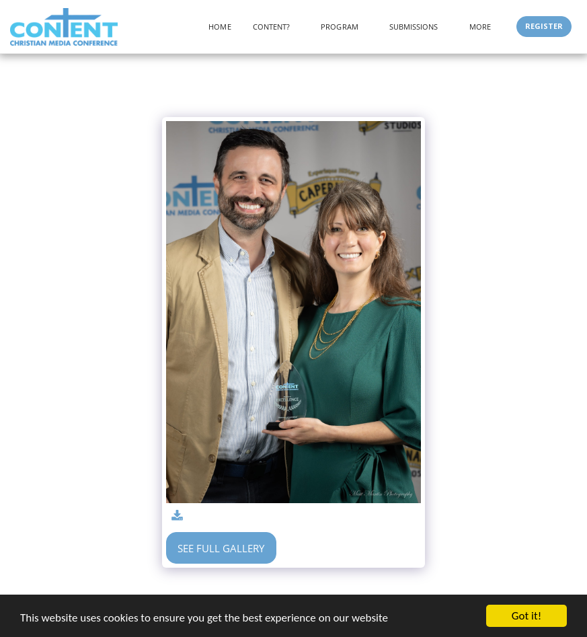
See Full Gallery (221, 548)
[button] (276, 26)
